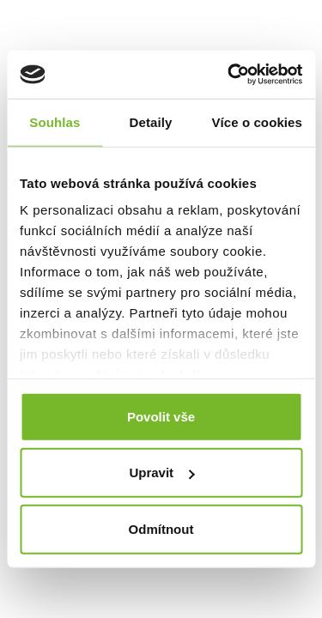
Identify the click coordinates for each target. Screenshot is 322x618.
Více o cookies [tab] (256, 121)
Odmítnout (161, 528)
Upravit (161, 472)
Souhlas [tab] (54, 121)
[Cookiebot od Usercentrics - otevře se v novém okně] (229, 75)
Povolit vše (161, 416)
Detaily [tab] (151, 121)
